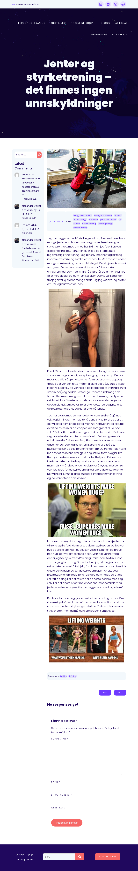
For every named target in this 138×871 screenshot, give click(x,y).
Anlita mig (58, 23)
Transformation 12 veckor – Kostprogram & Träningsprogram (31, 187)
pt (120, 219)
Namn (55, 782)
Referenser (99, 34)
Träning (72, 676)
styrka (76, 224)
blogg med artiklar (82, 215)
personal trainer (108, 219)
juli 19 (52, 221)
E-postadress (61, 795)
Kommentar (59, 739)
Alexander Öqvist (31, 206)
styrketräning (89, 224)
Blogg (105, 23)
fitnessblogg (79, 219)
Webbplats (58, 808)
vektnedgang (80, 228)
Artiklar (121, 23)
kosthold (93, 219)
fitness (118, 215)
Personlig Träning (32, 23)
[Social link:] (101, 4)
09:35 (60, 221)
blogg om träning (103, 215)
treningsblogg (105, 224)
